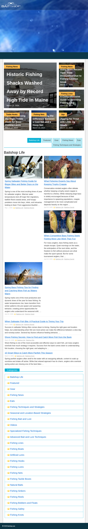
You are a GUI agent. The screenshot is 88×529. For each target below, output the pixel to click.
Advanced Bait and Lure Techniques (28, 437)
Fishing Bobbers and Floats (23, 503)
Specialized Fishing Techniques (25, 431)
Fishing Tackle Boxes (20, 479)
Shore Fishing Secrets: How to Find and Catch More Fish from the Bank (38, 337)
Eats (79, 140)
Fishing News (12, 67)
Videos (13, 425)
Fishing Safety (17, 509)
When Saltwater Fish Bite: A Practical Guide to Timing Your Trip (34, 321)
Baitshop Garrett (69, 207)
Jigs (63, 114)
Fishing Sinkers (18, 491)
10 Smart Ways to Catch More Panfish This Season (29, 353)
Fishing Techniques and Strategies (67, 145)
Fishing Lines (67, 94)
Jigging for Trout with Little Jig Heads (69, 121)
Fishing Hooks (17, 461)
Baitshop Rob (30, 340)
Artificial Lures (17, 455)
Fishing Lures (17, 467)
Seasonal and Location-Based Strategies (30, 413)
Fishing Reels (17, 497)
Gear (57, 140)
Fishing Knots (17, 515)
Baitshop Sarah (29, 314)
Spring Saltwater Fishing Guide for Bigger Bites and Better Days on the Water (21, 184)
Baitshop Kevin (29, 356)
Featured (47, 140)
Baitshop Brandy (29, 208)
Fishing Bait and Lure (20, 419)
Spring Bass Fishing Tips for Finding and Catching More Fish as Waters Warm (21, 290)
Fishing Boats (17, 449)
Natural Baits (16, 485)
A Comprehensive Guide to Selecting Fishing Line (70, 99)
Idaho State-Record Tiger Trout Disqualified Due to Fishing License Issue (71, 75)
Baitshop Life (34, 140)
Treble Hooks (11, 114)
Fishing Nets (39, 114)
